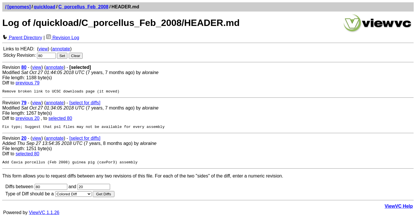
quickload (44, 6)
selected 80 (60, 119)
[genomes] (19, 6)
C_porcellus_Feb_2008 (83, 6)
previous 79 (28, 82)
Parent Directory (22, 37)
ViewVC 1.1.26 (44, 215)
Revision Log (62, 37)
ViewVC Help (399, 208)
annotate (61, 48)
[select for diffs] (84, 103)
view (43, 48)
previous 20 (28, 119)
